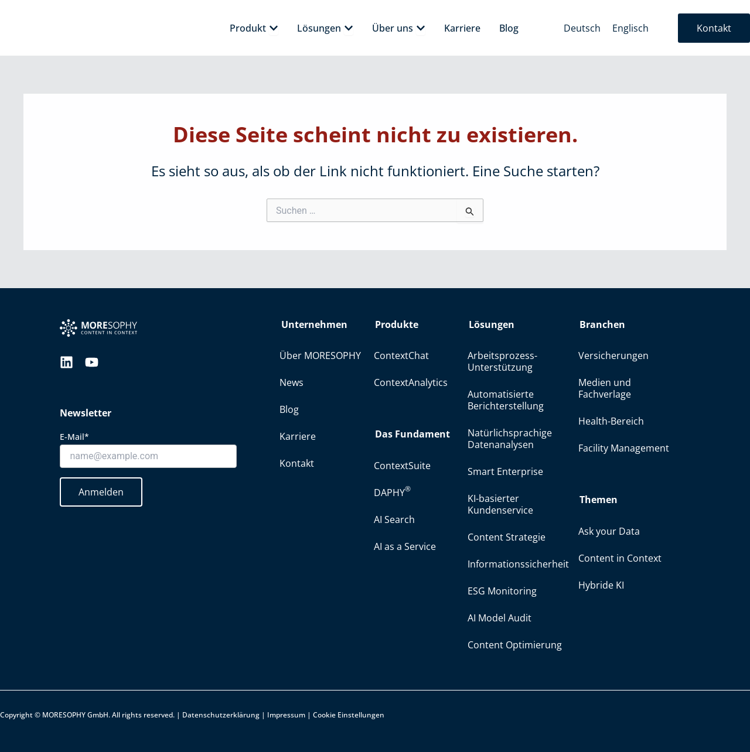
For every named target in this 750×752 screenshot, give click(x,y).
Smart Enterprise (505, 471)
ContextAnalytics (411, 382)
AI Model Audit (499, 617)
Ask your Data (609, 531)
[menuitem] (582, 27)
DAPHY (392, 491)
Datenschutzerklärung (221, 715)
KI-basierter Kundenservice (500, 504)
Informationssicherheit (518, 564)
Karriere (297, 436)
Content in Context (620, 558)
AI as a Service (405, 546)
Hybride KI (601, 585)
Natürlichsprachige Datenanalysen (510, 438)
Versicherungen (613, 355)
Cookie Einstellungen (348, 715)
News (291, 382)
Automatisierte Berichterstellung (506, 400)
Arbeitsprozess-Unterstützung (502, 361)
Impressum (286, 715)
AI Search (394, 519)
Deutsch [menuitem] (582, 28)
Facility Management (623, 448)
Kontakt (296, 463)
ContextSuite (402, 465)
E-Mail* (74, 436)
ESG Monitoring (502, 590)
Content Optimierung (515, 644)
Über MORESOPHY (320, 355)
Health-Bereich (611, 421)
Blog (289, 409)
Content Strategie (507, 537)
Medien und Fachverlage (604, 388)
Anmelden (101, 492)
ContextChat (401, 355)
